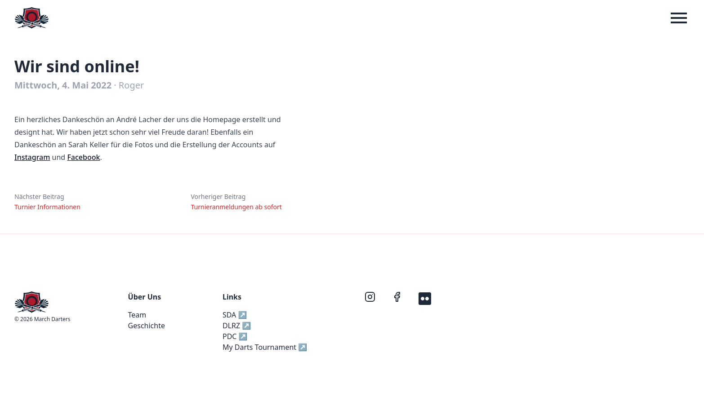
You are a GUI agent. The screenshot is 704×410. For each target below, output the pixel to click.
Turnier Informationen (47, 207)
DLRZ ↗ (237, 326)
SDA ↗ (235, 315)
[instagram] (371, 297)
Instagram (32, 157)
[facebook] (398, 297)
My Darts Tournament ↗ (265, 347)
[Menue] (679, 18)
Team (137, 315)
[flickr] (425, 297)
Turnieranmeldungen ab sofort (236, 207)
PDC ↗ (235, 336)
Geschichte (146, 326)
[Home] (31, 18)
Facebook (83, 157)
